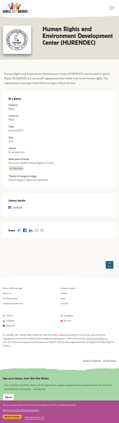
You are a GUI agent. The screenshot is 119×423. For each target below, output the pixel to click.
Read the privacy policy (21, 410)
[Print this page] (42, 230)
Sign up (8, 397)
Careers (64, 293)
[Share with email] (36, 230)
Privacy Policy (109, 361)
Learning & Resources (13, 303)
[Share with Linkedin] (30, 230)
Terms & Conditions (92, 361)
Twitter (9, 315)
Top (109, 264)
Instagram (68, 315)
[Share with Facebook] (25, 230)
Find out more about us (96, 338)
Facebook (17, 207)
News (63, 298)
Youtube (67, 321)
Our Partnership (10, 298)
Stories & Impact (68, 288)
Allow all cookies (12, 416)
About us (7, 293)
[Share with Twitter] (19, 230)
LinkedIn (10, 321)
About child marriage (12, 288)
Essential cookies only (34, 417)
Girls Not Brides (15, 8)
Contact (64, 303)
